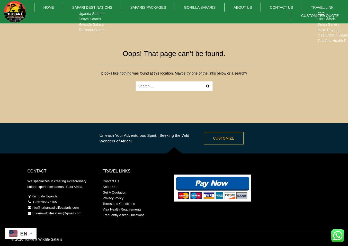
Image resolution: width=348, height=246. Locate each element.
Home (50, 12)
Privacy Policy (113, 198)
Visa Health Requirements (122, 209)
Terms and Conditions (119, 204)
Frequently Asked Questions (124, 215)
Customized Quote (324, 12)
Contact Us (248, 12)
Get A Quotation (114, 192)
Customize (223, 138)
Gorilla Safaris (180, 12)
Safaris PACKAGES (135, 12)
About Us (216, 12)
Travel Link (281, 12)
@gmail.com (72, 213)
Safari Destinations (86, 12)
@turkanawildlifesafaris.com (58, 207)
